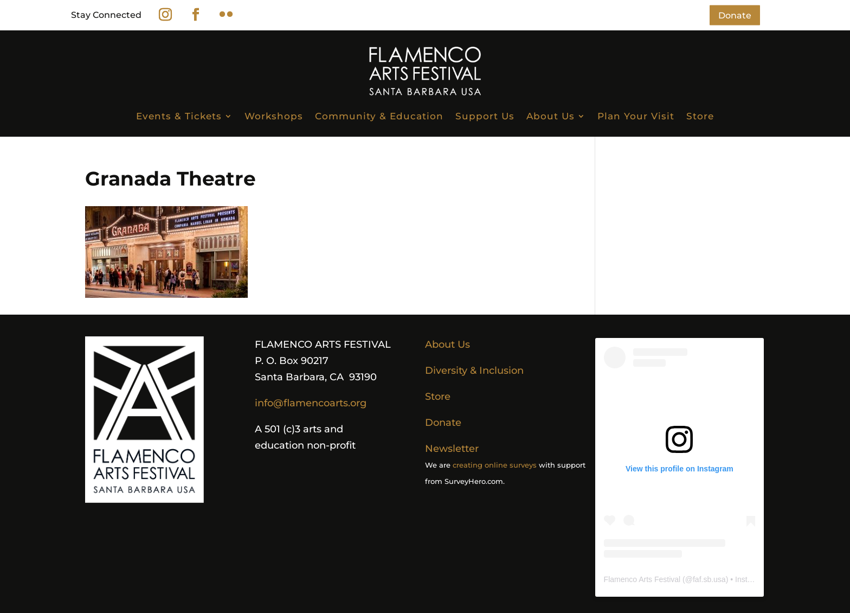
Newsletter (452, 449)
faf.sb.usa (709, 579)
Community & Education (379, 116)
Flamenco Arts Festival (642, 579)
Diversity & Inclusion (474, 370)
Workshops (273, 116)
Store (700, 116)
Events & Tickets (179, 116)
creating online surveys (495, 465)
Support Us (484, 116)
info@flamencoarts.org (310, 403)
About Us (550, 116)
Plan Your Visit (635, 116)
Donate (734, 15)
